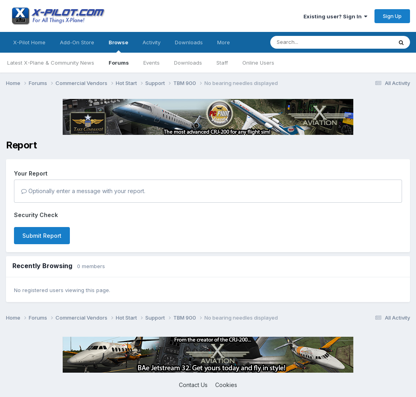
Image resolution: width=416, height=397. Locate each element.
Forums (119, 62)
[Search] (315, 42)
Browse (118, 46)
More (223, 42)
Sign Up (392, 16)
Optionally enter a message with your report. (83, 191)
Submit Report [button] (41, 235)
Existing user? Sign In (335, 16)
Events (151, 62)
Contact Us (193, 384)
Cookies (226, 384)
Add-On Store (77, 42)
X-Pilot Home (29, 42)
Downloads (188, 62)
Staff (222, 62)
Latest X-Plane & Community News (50, 62)
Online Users (258, 62)
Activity (151, 42)
